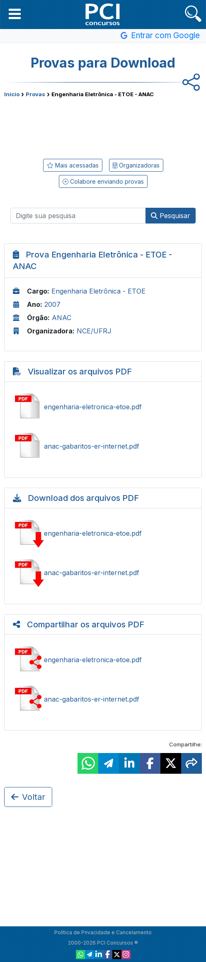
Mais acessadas (73, 165)
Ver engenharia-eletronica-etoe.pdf (103, 406)
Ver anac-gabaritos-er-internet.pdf (103, 446)
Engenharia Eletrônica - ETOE (98, 291)
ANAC (61, 317)
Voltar (28, 797)
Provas (35, 94)
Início (11, 94)
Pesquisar (170, 215)
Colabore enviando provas (103, 181)
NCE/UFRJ (94, 331)
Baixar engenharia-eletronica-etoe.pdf (103, 533)
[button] (14, 13)
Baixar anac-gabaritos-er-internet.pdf (103, 572)
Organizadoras (136, 165)
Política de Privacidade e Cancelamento (103, 932)
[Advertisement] (103, 126)
